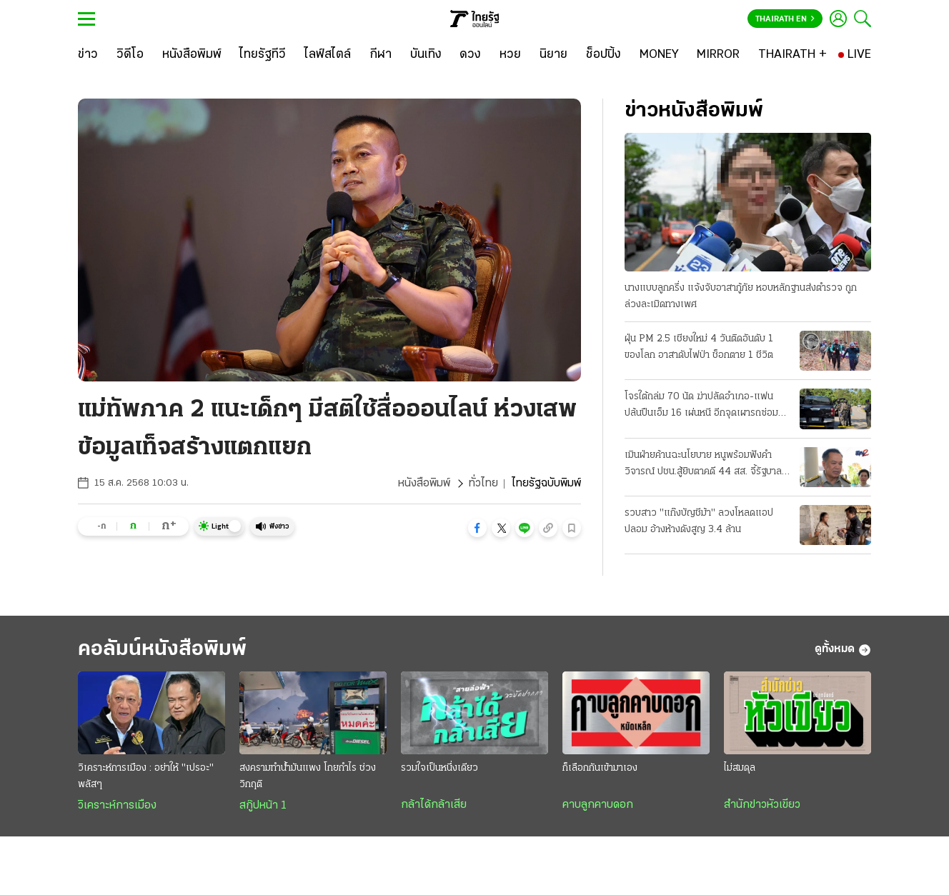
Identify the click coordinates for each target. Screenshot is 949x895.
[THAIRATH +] (792, 55)
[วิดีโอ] (130, 55)
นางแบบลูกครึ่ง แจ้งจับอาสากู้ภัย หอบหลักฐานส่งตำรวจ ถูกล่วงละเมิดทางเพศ (741, 296)
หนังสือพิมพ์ (424, 483)
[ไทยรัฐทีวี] (262, 55)
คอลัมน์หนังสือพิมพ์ (162, 650)
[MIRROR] (718, 55)
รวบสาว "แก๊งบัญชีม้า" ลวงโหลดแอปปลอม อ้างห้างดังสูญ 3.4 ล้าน (699, 521)
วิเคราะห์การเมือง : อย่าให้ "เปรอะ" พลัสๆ (146, 776)
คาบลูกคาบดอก (597, 805)
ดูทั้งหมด (843, 650)
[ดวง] (470, 55)
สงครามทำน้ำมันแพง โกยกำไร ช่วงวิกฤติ (307, 776)
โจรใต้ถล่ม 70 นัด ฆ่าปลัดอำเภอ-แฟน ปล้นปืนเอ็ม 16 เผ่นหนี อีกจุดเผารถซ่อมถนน (701, 406)
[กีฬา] (380, 55)
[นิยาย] (553, 55)
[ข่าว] (88, 55)
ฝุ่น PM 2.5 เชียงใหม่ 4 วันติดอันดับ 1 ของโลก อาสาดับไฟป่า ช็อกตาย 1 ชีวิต (699, 347)
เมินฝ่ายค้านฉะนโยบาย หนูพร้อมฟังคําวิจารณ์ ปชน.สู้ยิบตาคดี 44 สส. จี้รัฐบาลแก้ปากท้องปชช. (703, 465)
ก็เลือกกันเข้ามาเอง (599, 768)
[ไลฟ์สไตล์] (327, 55)
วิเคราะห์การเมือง (117, 805)
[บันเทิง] (426, 55)
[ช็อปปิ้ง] (603, 55)
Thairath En (785, 19)
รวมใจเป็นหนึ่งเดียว (439, 768)
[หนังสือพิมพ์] (192, 55)
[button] (477, 528)
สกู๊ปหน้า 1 (263, 805)
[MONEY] (659, 55)
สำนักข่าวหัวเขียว (762, 805)
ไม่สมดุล (739, 768)
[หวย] (510, 55)
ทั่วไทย (483, 483)
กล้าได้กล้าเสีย (434, 805)
